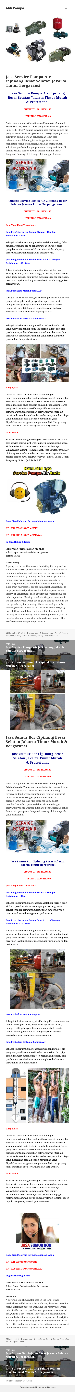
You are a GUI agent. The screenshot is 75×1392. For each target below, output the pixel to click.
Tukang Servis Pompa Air (47, 635)
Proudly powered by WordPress (19, 1381)
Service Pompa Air (49, 633)
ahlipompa (33, 633)
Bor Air (56, 1339)
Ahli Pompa (15, 8)
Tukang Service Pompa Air (25, 635)
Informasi (11, 394)
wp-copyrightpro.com (47, 1387)
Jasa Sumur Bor (42, 1339)
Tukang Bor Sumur (16, 1341)
